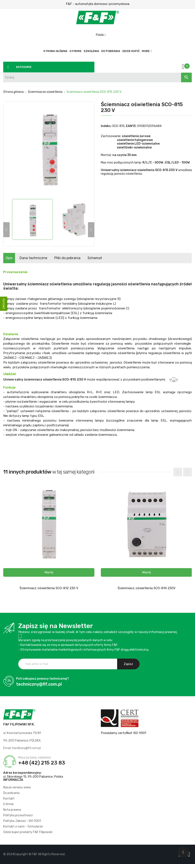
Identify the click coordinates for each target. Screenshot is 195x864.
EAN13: (131, 126)
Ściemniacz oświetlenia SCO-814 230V (146, 588)
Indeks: (106, 126)
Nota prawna (12, 810)
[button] (48, 572)
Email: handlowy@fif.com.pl (22, 748)
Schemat (122, 258)
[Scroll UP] (183, 852)
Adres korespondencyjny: (22, 773)
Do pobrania (11, 793)
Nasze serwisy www (17, 787)
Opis (13, 258)
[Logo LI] (190, 854)
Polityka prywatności (18, 815)
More (146, 51)
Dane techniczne (45, 258)
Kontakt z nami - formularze (23, 826)
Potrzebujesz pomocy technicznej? (42, 678)
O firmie (8, 804)
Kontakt (9, 798)
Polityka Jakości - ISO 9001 (22, 821)
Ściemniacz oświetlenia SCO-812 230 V (49, 588)
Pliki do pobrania (87, 258)
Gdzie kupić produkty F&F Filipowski (27, 832)
